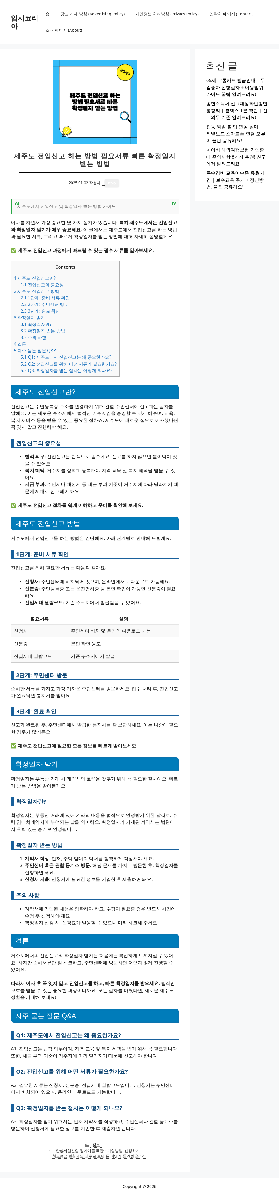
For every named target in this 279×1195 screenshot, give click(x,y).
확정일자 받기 (29, 318)
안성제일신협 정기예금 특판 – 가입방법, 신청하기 (98, 1150)
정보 (96, 1144)
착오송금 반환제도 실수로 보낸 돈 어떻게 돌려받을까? (98, 1155)
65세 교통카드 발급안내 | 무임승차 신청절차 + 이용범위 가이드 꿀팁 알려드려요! (235, 87)
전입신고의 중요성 (42, 285)
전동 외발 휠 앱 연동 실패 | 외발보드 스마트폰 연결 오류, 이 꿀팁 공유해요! (236, 133)
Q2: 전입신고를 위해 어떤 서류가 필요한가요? (68, 364)
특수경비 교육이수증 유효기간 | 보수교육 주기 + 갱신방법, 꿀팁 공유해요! (235, 180)
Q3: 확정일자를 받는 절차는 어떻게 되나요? (66, 370)
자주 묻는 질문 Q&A (35, 351)
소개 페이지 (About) (64, 30)
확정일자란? (35, 324)
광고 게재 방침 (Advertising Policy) (92, 13)
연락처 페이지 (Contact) (231, 13)
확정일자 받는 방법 (42, 331)
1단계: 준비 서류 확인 (45, 298)
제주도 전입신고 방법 (36, 291)
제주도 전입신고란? (35, 278)
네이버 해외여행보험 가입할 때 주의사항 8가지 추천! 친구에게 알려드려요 (236, 157)
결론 (20, 344)
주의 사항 (33, 337)
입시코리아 (24, 22)
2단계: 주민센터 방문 (44, 304)
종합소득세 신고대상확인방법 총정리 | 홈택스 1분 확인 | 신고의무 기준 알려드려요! (237, 110)
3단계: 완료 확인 (40, 311)
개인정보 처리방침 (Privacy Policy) (166, 13)
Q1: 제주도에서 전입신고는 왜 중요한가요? (65, 357)
